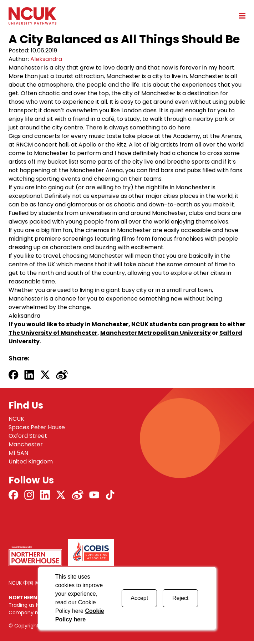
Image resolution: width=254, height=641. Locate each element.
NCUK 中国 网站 (27, 582)
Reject (180, 598)
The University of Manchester (53, 333)
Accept (139, 598)
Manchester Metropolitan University (155, 333)
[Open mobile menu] (239, 15)
